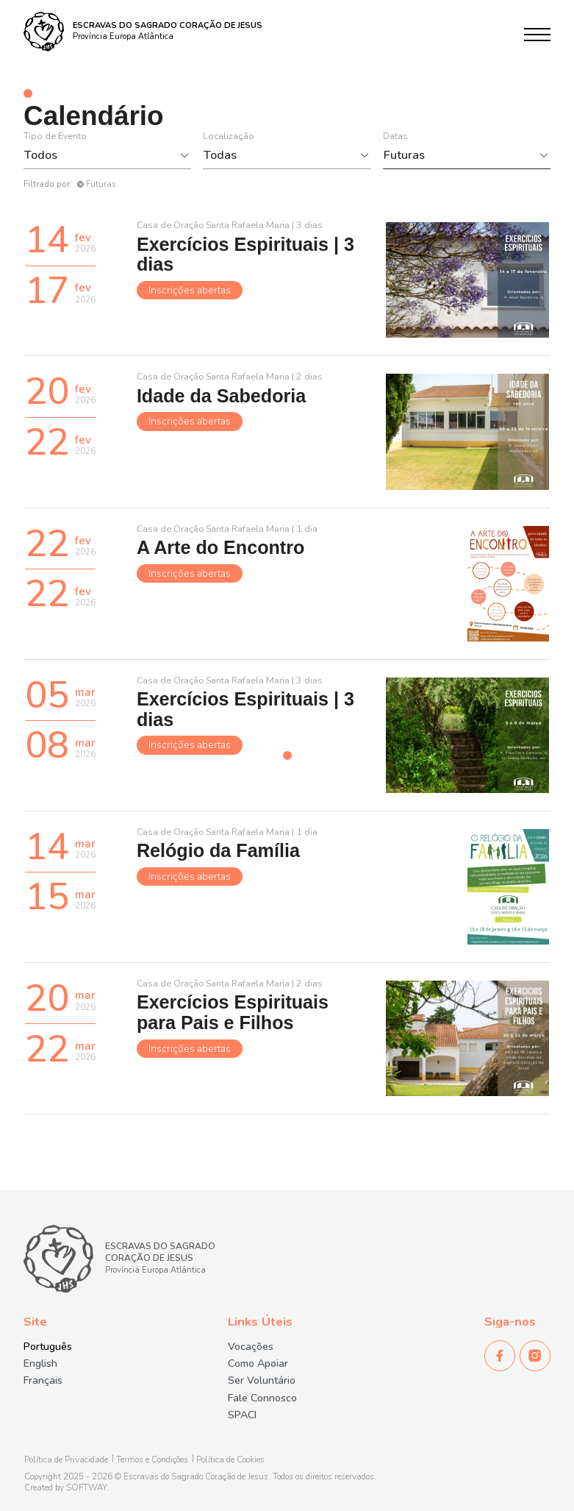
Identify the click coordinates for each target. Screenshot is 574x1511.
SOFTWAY (86, 1487)
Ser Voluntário (261, 1380)
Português (48, 1347)
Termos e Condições (152, 1459)
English (40, 1363)
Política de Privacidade (66, 1459)
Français (43, 1380)
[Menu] (537, 34)
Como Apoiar (258, 1363)
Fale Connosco (262, 1398)
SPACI (242, 1415)
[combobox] (99, 155)
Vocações (250, 1347)
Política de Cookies (230, 1459)
